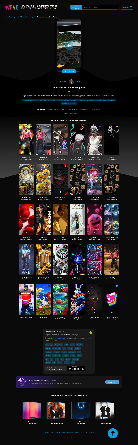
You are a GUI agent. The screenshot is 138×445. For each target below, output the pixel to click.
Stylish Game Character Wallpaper (26, 158)
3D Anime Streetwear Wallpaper (77, 158)
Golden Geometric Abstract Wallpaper (43, 278)
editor (74, 82)
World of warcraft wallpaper (47, 100)
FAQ (86, 432)
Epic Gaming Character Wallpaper (60, 158)
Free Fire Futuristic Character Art (26, 278)
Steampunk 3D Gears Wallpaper (26, 198)
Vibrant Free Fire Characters (43, 158)
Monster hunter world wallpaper (67, 100)
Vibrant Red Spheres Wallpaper (26, 238)
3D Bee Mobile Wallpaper (77, 238)
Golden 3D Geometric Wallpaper (60, 238)
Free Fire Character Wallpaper (112, 278)
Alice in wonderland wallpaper (106, 100)
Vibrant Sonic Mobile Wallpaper (43, 318)
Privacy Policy (78, 432)
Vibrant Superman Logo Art (60, 198)
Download (69, 71)
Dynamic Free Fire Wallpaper (94, 198)
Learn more (112, 382)
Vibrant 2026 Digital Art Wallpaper (112, 238)
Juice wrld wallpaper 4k (69, 103)
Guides (92, 432)
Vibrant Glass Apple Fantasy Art (60, 318)
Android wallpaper (59, 338)
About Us (54, 432)
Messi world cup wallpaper (87, 100)
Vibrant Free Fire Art (26, 317)
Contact (46, 432)
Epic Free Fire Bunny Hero (77, 318)
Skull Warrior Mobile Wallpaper (60, 278)
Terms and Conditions (65, 432)
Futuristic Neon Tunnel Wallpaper (77, 278)
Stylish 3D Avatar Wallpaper (112, 158)
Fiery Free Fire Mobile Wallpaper (43, 238)
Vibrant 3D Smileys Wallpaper (94, 238)
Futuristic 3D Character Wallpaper (94, 158)
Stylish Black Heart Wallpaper (95, 318)
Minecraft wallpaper (27, 17)
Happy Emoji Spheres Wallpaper (43, 198)
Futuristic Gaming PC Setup (94, 278)
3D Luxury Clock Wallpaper (78, 198)
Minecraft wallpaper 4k (30, 100)
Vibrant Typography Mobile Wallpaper (112, 318)
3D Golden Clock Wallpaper (112, 198)
